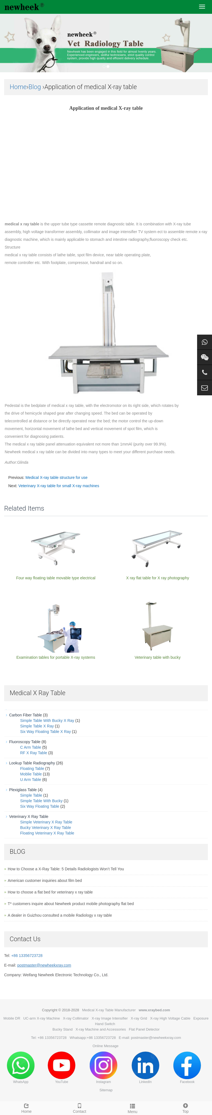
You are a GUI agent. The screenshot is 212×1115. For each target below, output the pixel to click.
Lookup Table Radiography (32, 763)
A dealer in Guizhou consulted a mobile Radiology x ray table (60, 915)
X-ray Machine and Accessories (101, 1029)
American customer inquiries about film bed (45, 880)
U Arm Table (30, 779)
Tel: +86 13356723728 (49, 1038)
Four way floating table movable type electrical (55, 578)
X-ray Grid (139, 1018)
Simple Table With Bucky (41, 801)
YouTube (61, 1068)
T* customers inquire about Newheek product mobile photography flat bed (71, 903)
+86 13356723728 (27, 955)
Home (18, 87)
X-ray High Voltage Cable (170, 1018)
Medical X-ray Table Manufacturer (109, 1010)
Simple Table (31, 795)
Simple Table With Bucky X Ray (47, 720)
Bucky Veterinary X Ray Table (45, 827)
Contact (79, 1107)
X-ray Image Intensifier (110, 1018)
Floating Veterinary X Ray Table (47, 833)
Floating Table (32, 768)
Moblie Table (31, 774)
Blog (34, 87)
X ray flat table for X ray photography (157, 578)
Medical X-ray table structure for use (56, 477)
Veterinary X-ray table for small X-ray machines (58, 486)
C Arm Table (30, 747)
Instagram (103, 1068)
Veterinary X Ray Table (28, 816)
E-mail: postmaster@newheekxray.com (150, 1038)
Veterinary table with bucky (158, 657)
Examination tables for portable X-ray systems (55, 657)
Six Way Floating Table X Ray (45, 731)
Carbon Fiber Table (25, 715)
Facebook (187, 1068)
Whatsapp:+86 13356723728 (93, 1038)
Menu (132, 1108)
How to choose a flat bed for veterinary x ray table (50, 892)
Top (185, 1107)
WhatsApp (21, 1068)
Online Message (105, 1046)
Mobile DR (12, 1018)
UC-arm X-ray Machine (41, 1018)
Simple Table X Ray (37, 726)
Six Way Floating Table (39, 806)
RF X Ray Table (33, 753)
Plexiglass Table (23, 790)
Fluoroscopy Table (24, 742)
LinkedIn (145, 1068)
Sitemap (106, 1090)
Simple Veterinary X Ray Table (46, 822)
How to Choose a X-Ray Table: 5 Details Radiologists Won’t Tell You (66, 869)
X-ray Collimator (76, 1018)
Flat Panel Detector (144, 1029)
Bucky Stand (62, 1029)
